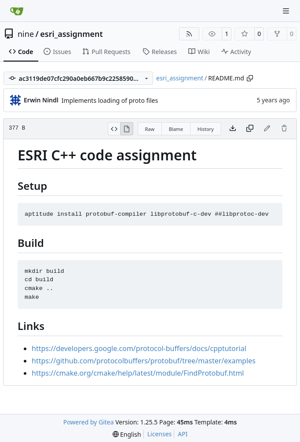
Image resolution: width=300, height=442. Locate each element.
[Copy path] (250, 78)
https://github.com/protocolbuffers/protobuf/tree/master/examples (144, 361)
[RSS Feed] (189, 33)
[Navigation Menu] (287, 11)
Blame (176, 129)
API (182, 434)
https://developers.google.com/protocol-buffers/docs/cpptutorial (139, 348)
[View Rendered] (126, 128)
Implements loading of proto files (110, 100)
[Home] (16, 11)
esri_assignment (71, 33)
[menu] (127, 434)
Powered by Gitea (88, 422)
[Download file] (233, 128)
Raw (150, 129)
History (206, 129)
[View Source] (114, 128)
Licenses (159, 434)
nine (26, 33)
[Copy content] (250, 128)
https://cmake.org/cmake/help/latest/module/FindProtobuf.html (138, 373)
